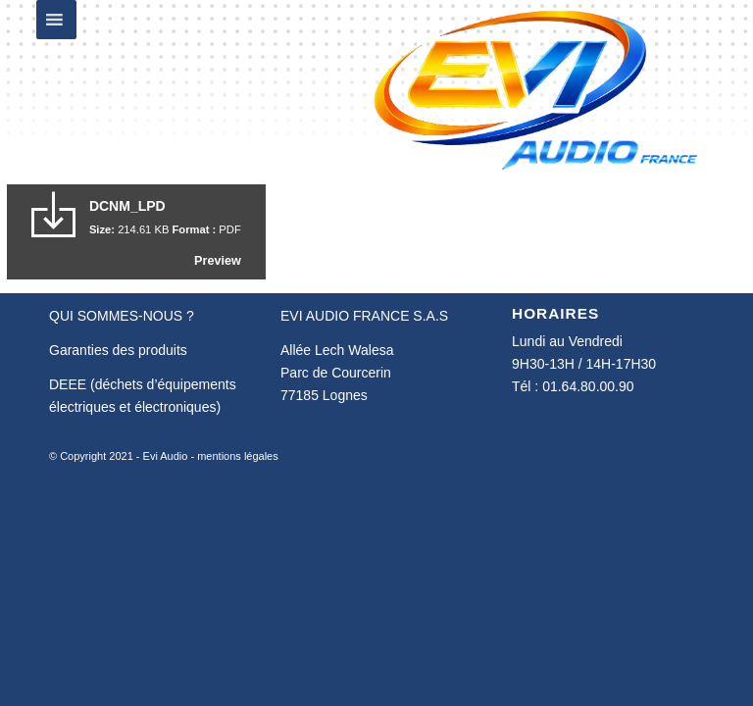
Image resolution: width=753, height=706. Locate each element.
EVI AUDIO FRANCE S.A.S (364, 316)
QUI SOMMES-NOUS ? (121, 316)
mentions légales (237, 456)
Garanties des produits (118, 350)
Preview (217, 261)
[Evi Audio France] (535, 88)
